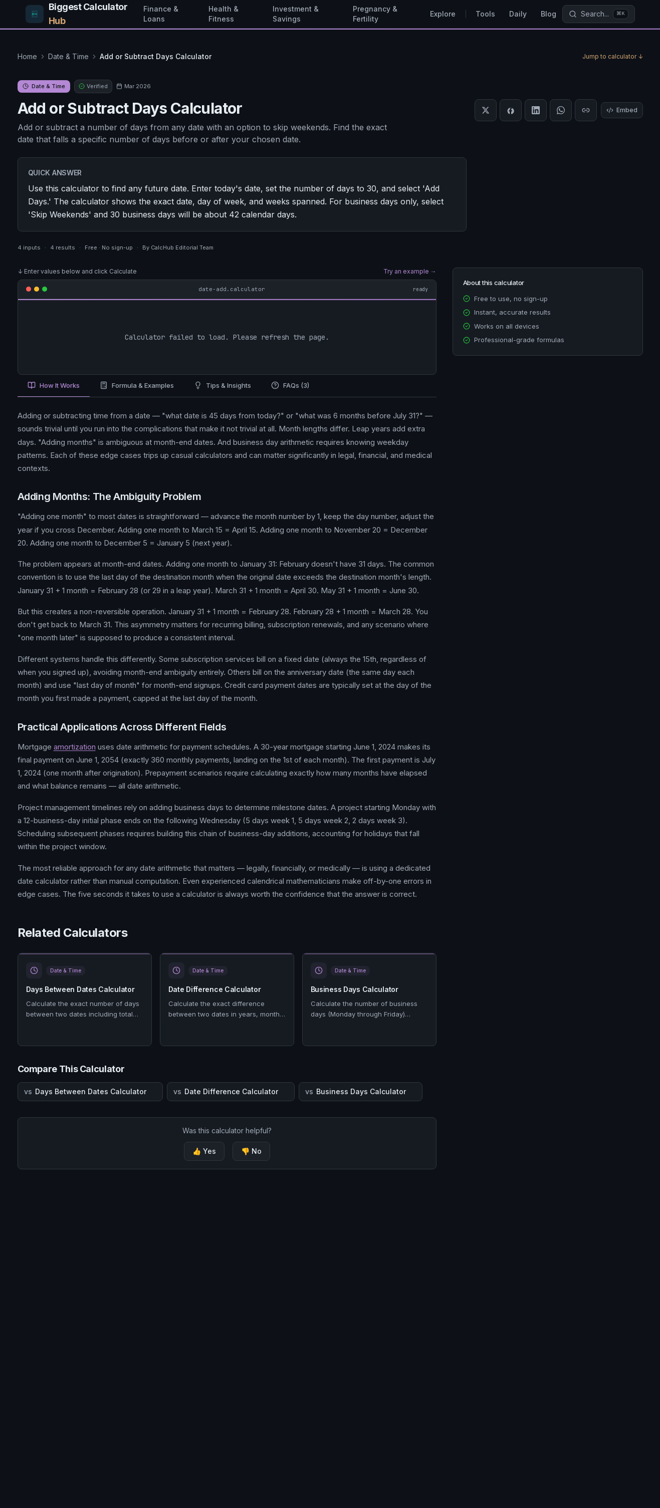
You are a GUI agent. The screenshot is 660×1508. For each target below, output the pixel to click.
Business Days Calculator (354, 989)
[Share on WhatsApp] (561, 110)
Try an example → (409, 271)
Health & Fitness (223, 14)
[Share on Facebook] (511, 110)
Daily (518, 14)
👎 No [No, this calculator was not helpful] (251, 1151)
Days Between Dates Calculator (80, 989)
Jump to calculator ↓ (612, 56)
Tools (485, 14)
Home (27, 56)
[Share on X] (486, 110)
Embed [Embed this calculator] (621, 110)
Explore (443, 14)
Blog (548, 14)
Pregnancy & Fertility (375, 14)
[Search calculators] (598, 14)
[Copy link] (586, 110)
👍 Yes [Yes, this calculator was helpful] (204, 1151)
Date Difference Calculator (214, 989)
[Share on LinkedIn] (536, 110)
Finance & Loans (160, 14)
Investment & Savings (296, 14)
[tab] (54, 386)
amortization (75, 746)
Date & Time (68, 56)
